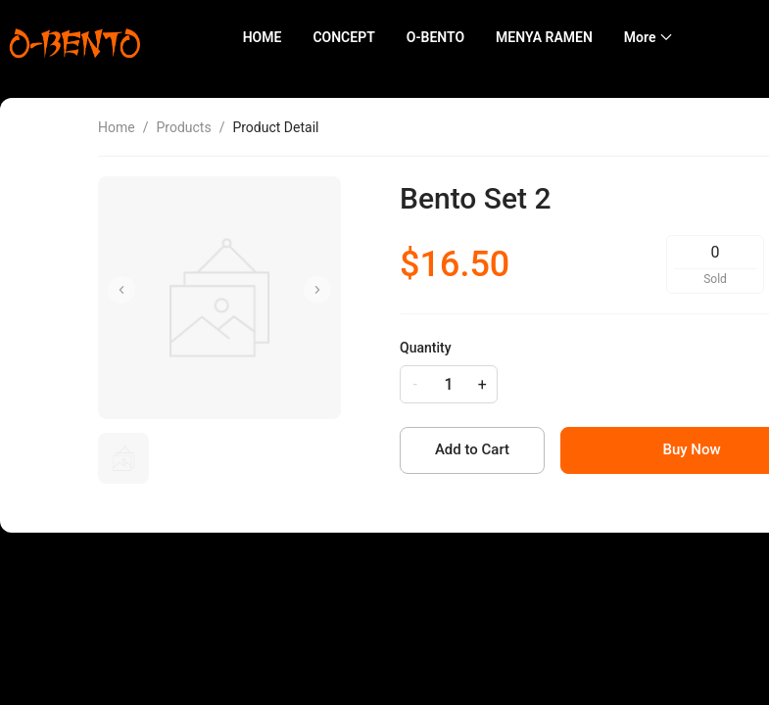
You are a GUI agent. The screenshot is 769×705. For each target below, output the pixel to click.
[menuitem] (262, 37)
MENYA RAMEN (544, 37)
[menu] (486, 37)
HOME (262, 37)
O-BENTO (435, 37)
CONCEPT (343, 37)
